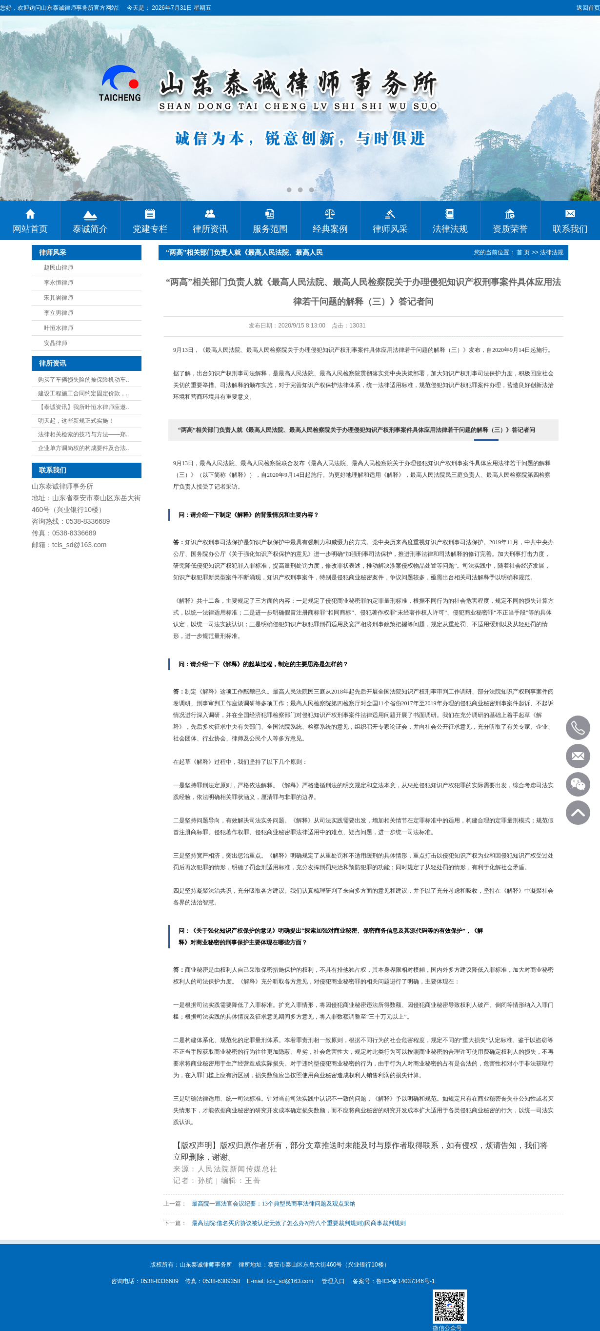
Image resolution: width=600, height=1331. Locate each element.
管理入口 (333, 1281)
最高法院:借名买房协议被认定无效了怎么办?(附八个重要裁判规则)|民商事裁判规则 (299, 1223)
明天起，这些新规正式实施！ (76, 420)
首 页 (523, 252)
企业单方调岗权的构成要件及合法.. (83, 448)
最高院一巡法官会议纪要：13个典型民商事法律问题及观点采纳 (274, 1203)
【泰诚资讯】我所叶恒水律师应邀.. (83, 407)
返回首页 (588, 7)
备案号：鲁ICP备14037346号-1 (394, 1281)
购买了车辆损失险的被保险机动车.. (83, 379)
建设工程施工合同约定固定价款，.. (83, 393)
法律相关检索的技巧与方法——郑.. (83, 434)
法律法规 (551, 252)
